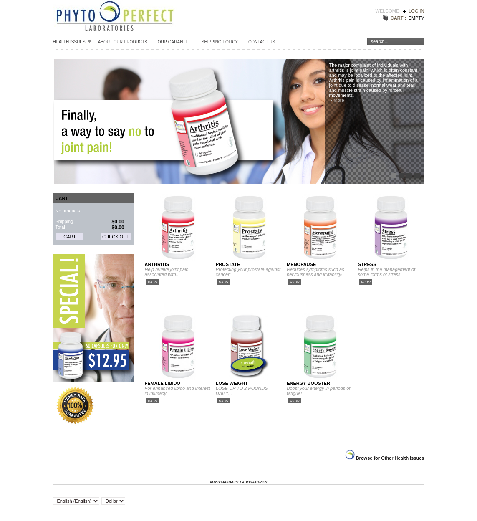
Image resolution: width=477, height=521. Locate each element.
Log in (416, 10)
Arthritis (157, 264)
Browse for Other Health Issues (389, 457)
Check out (115, 236)
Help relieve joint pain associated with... (167, 272)
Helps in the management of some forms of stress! (386, 272)
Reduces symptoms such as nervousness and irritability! (315, 272)
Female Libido (163, 383)
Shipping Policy (220, 42)
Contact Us (261, 42)
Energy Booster (308, 383)
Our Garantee (174, 42)
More (339, 100)
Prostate (228, 264)
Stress (367, 264)
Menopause (301, 264)
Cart (62, 198)
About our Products (122, 42)
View (152, 282)
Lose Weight (232, 383)
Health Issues (72, 41)
